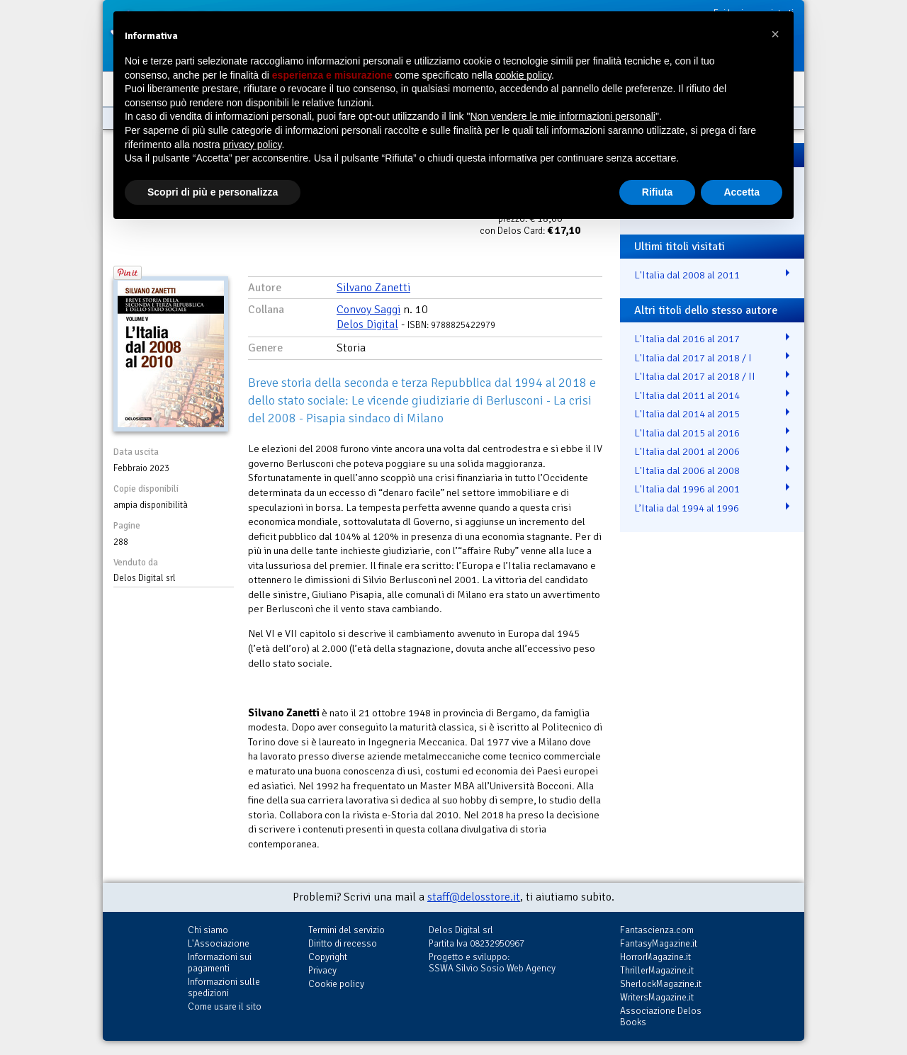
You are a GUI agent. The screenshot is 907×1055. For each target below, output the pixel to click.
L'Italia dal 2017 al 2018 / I (693, 357)
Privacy (322, 970)
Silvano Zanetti (373, 288)
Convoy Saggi (368, 310)
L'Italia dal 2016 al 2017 (687, 338)
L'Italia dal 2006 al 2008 (687, 470)
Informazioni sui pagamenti (220, 962)
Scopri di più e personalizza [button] (212, 192)
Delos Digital (367, 324)
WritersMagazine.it (657, 997)
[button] (775, 34)
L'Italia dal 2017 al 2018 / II (694, 376)
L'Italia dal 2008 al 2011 (687, 275)
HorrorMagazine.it (655, 957)
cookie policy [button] (523, 75)
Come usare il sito (224, 1006)
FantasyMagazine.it (658, 943)
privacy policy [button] (252, 144)
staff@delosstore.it (473, 897)
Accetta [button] (741, 192)
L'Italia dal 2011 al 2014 (687, 395)
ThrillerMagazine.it (657, 970)
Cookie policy (336, 984)
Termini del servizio (346, 930)
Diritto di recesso (342, 943)
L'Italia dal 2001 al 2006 (687, 451)
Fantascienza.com (657, 930)
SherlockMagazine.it (661, 984)
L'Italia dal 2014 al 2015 (687, 413)
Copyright (327, 957)
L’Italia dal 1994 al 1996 (686, 508)
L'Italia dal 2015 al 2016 (687, 433)
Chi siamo (208, 930)
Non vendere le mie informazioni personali (562, 116)
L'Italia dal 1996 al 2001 (687, 489)
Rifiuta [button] (657, 192)
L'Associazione (218, 943)
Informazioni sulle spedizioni (224, 987)
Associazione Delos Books (661, 1016)
